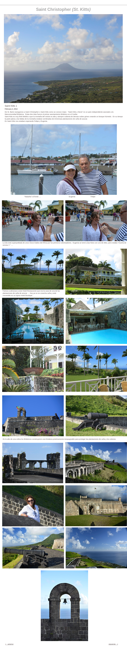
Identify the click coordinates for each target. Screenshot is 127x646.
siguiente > (113, 644)
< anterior (9, 644)
